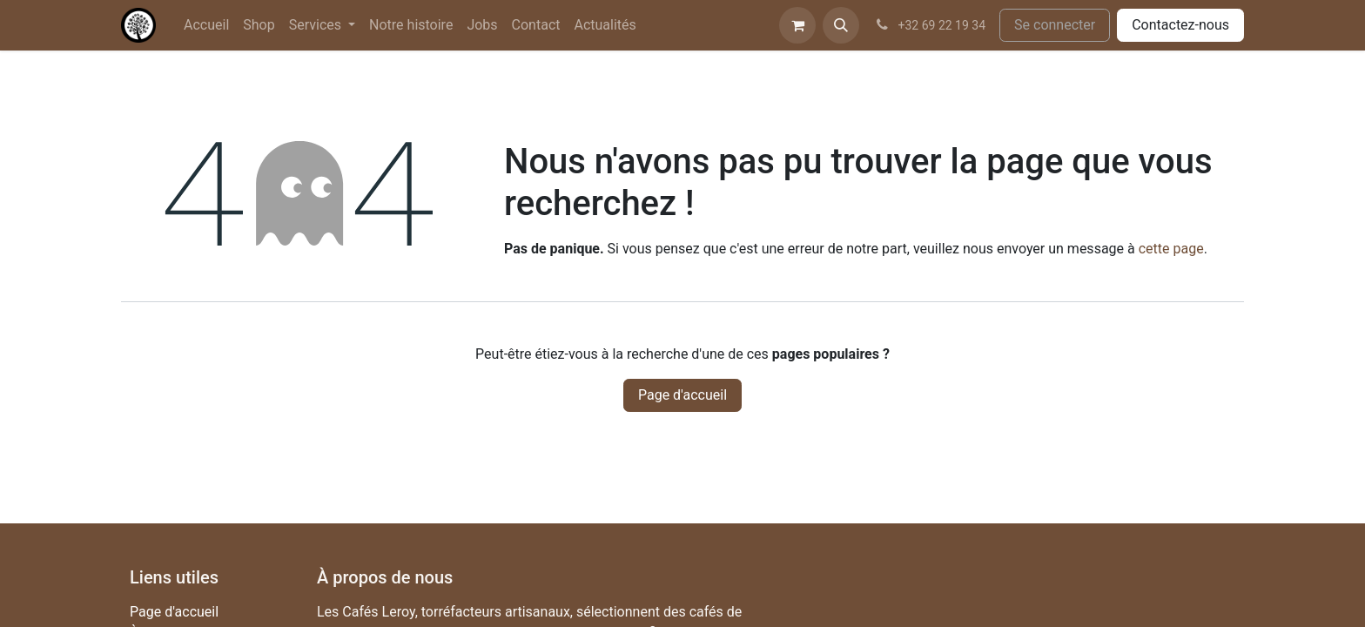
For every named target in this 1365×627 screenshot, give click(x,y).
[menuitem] (206, 25)
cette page (1171, 248)
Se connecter (1054, 25)
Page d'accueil (682, 395)
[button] (841, 25)
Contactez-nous (1180, 25)
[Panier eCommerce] (797, 25)
